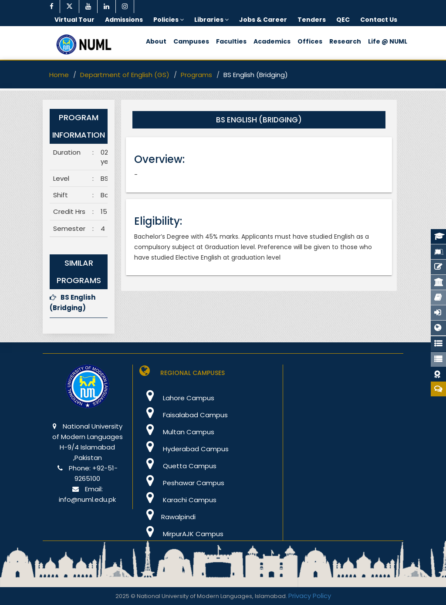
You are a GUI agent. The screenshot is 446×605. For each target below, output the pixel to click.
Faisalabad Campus (183, 414)
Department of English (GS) (124, 74)
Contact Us (378, 19)
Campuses (191, 41)
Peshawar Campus (181, 482)
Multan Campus (176, 431)
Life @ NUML (387, 41)
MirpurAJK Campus (181, 533)
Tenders (311, 19)
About (156, 41)
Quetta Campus (177, 465)
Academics (272, 41)
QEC (343, 19)
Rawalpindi (167, 516)
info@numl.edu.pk (87, 499)
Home (59, 74)
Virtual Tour (74, 19)
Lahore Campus (176, 397)
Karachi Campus (177, 499)
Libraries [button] (211, 19)
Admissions (124, 19)
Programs (196, 74)
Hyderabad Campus (184, 448)
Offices (309, 41)
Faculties (231, 41)
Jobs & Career (263, 19)
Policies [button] (168, 19)
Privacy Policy (309, 595)
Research (345, 41)
